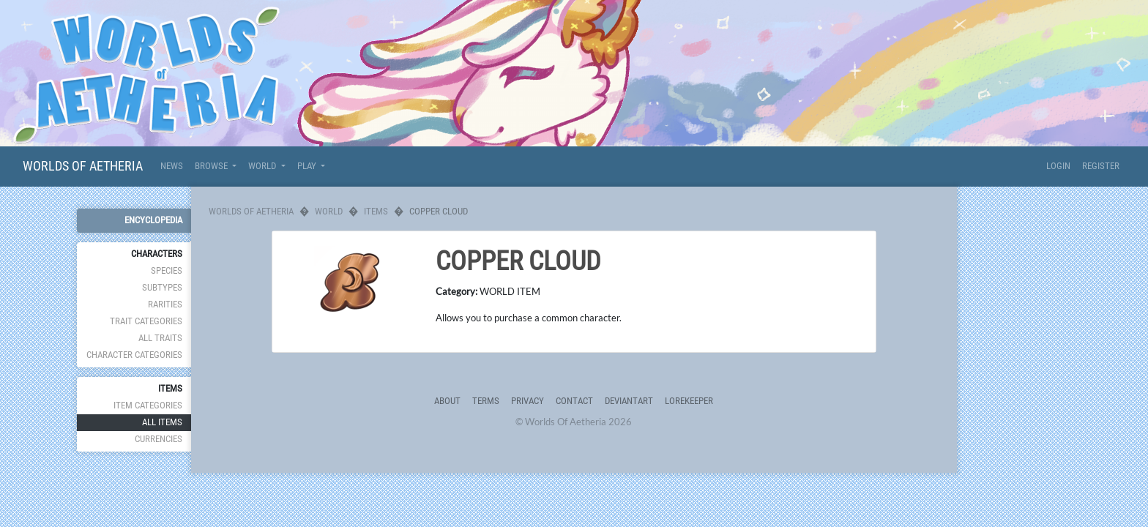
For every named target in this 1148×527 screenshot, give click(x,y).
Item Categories (147, 405)
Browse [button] (212, 165)
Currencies (158, 438)
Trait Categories (146, 320)
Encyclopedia (153, 219)
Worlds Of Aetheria (83, 165)
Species (166, 270)
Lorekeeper (689, 400)
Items (376, 211)
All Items (162, 421)
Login (1058, 165)
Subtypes (162, 287)
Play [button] (307, 165)
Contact (574, 400)
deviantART (629, 400)
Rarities (165, 304)
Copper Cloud (518, 261)
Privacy (527, 400)
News (171, 165)
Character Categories (134, 354)
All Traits (160, 337)
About (447, 400)
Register (1100, 165)
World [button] (263, 165)
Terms (485, 400)
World (329, 211)
